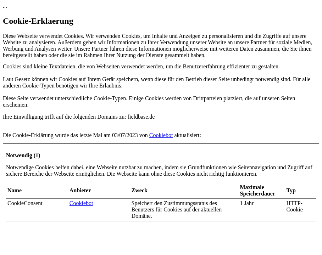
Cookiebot (161, 135)
